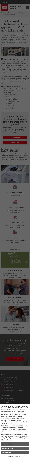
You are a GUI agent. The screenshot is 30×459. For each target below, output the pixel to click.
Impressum (11, 456)
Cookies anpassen (6, 452)
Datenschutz (19, 456)
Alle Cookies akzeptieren (8, 444)
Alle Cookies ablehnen (7, 448)
